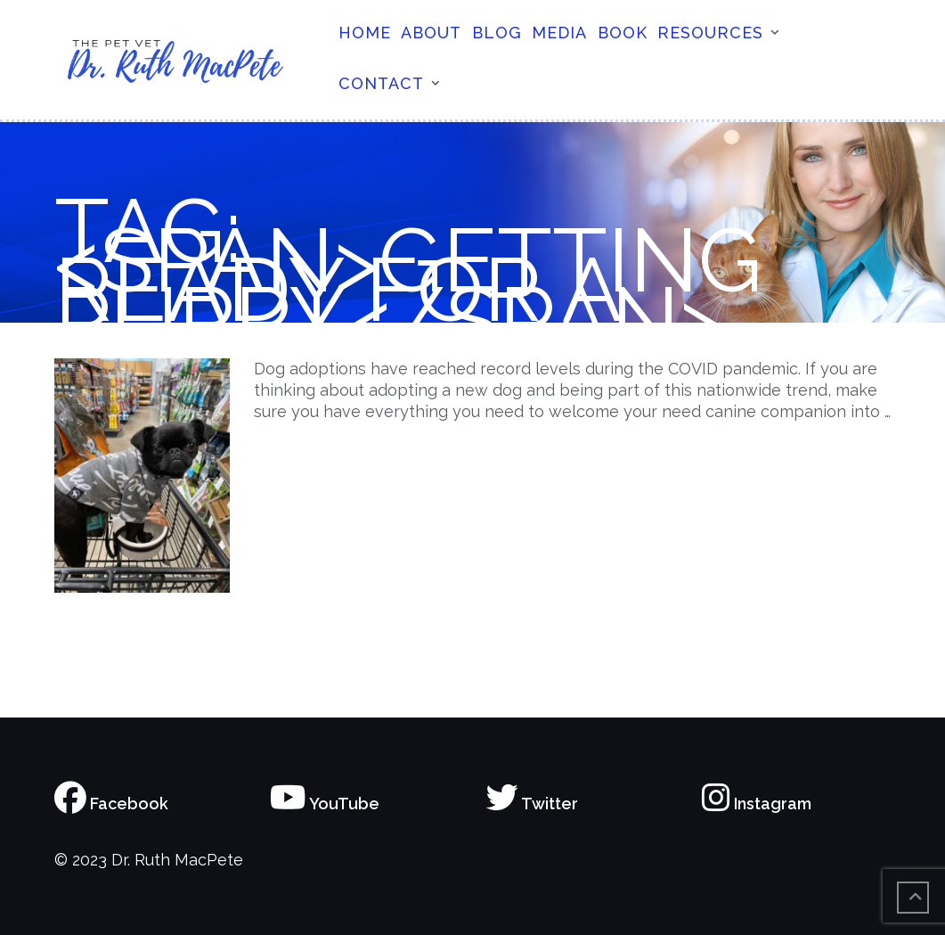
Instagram (756, 803)
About (431, 32)
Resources (710, 32)
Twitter (532, 803)
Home (364, 32)
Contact (381, 83)
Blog (497, 32)
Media (559, 32)
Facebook (111, 803)
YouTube (324, 803)
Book (623, 32)
